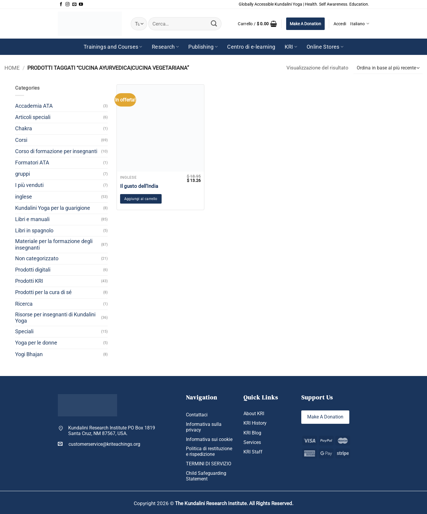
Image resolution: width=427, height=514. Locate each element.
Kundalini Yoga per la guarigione (52, 208)
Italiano (359, 23)
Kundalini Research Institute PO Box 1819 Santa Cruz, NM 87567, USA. (111, 430)
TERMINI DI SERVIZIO (208, 464)
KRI (291, 47)
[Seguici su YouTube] (81, 4)
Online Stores (325, 47)
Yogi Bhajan (29, 354)
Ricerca (24, 304)
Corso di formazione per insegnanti (56, 151)
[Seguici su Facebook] (61, 4)
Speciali (24, 331)
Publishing (203, 47)
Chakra (23, 128)
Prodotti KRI (29, 281)
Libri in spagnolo (34, 231)
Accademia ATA (34, 106)
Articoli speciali (32, 117)
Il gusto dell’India (139, 186)
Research (165, 47)
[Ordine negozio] (388, 68)
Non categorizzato (36, 258)
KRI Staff (252, 452)
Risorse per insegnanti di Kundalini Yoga (55, 318)
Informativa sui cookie (209, 439)
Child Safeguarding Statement (206, 476)
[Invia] (214, 23)
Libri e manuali (32, 219)
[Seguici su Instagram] (68, 4)
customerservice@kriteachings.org (99, 444)
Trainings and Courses (113, 47)
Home (12, 68)
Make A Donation (305, 23)
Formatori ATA (32, 163)
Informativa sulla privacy (204, 427)
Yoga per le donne (36, 343)
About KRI (253, 413)
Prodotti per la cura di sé (43, 292)
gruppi (22, 174)
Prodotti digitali (32, 270)
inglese (23, 197)
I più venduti (29, 185)
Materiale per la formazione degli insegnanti (54, 244)
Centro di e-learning (251, 47)
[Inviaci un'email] (74, 4)
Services (252, 442)
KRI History (255, 423)
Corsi (21, 140)
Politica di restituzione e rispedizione (209, 451)
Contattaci (197, 415)
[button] (257, 23)
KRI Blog (252, 433)
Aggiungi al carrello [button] (140, 199)
